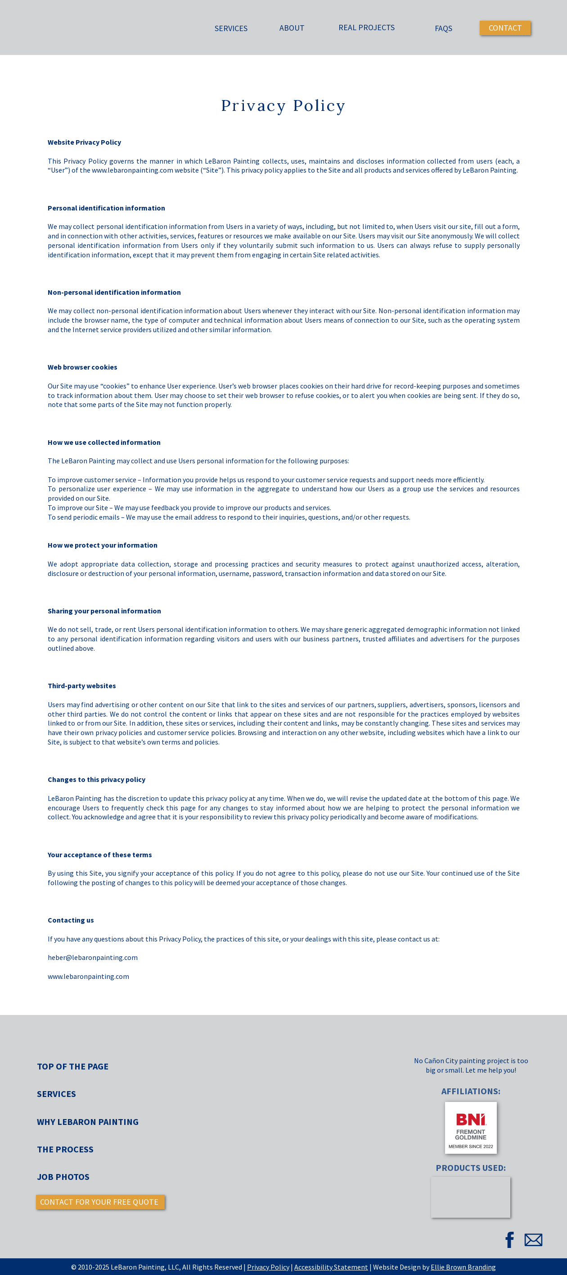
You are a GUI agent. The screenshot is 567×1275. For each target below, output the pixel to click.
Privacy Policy (268, 1266)
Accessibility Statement (331, 1266)
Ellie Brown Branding (463, 1266)
